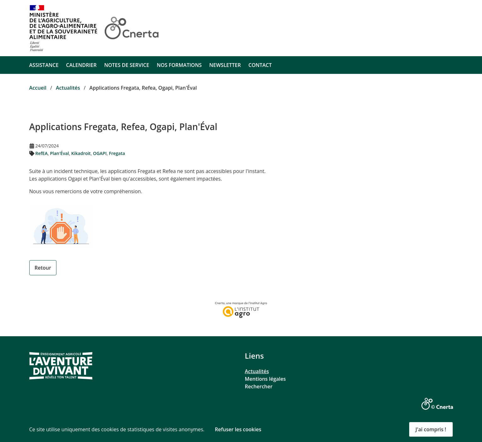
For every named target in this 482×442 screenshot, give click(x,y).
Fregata (117, 153)
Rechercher (259, 386)
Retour (43, 267)
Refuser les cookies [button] (238, 429)
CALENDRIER (81, 65)
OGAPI (100, 153)
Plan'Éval (59, 153)
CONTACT (260, 65)
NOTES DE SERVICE (126, 65)
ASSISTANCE (44, 65)
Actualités (257, 371)
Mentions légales (265, 378)
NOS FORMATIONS (179, 65)
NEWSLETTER (225, 65)
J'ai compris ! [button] (430, 429)
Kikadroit (81, 153)
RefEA (41, 153)
